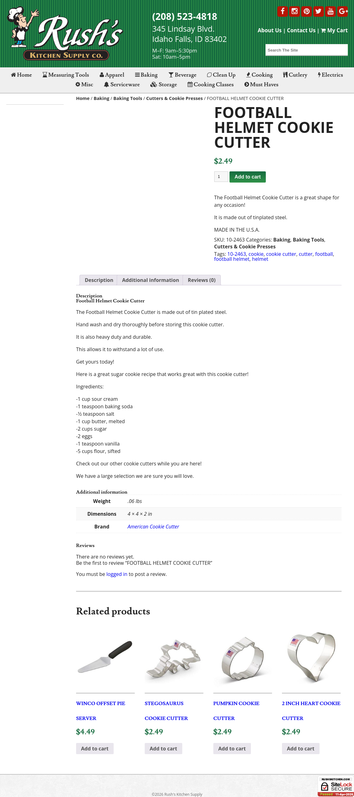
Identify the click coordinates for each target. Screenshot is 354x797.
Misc (84, 84)
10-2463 (236, 254)
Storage (163, 84)
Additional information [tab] (150, 280)
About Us (270, 30)
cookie (255, 254)
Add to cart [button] (95, 748)
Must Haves (261, 84)
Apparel (112, 75)
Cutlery (295, 75)
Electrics (330, 75)
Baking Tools (127, 98)
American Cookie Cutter (153, 526)
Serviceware (122, 84)
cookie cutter (281, 254)
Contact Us (301, 30)
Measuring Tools (66, 75)
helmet (260, 259)
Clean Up (221, 75)
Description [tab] (99, 280)
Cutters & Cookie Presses (174, 98)
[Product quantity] (221, 176)
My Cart (334, 30)
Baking (146, 75)
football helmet (232, 259)
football (324, 254)
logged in (117, 574)
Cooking (259, 75)
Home (21, 75)
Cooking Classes (211, 84)
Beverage (182, 75)
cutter (305, 254)
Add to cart (247, 176)
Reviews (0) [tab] (202, 280)
